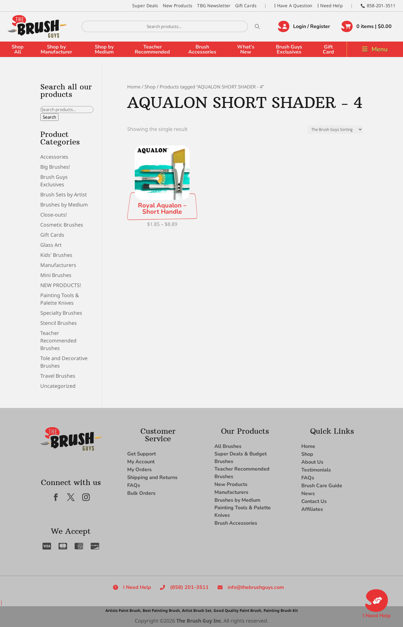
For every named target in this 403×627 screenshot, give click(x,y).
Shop (150, 86)
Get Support (141, 453)
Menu (380, 49)
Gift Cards (246, 5)
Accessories (54, 156)
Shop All (18, 49)
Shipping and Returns (152, 477)
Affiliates (312, 509)
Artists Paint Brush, (123, 610)
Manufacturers (58, 265)
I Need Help (330, 5)
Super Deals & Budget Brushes (240, 457)
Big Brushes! (55, 166)
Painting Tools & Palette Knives (242, 511)
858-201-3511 (381, 5)
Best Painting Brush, (162, 610)
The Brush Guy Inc (198, 620)
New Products (177, 5)
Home (133, 86)
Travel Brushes (57, 375)
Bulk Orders (141, 493)
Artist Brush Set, (197, 610)
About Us (312, 462)
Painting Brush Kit (281, 610)
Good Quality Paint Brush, (237, 610)
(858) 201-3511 (189, 587)
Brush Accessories (202, 49)
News (308, 493)
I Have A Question (293, 5)
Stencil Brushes (58, 322)
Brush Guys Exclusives (289, 49)
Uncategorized (58, 385)
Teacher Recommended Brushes (58, 341)
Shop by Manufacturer (56, 49)
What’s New (245, 49)
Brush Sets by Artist (63, 194)
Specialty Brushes (61, 312)
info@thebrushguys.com (256, 587)
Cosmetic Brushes (61, 224)
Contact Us (314, 501)
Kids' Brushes (56, 254)
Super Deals (145, 5)
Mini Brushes (55, 275)
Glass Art (51, 244)
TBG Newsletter (213, 5)
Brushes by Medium (64, 204)
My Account (141, 461)
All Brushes (227, 446)
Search (49, 117)
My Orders (139, 469)
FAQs (133, 485)
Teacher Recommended (152, 49)
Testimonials (316, 469)
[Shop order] (335, 129)
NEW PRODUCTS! (60, 285)
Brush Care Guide (321, 485)
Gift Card (328, 49)
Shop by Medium (104, 49)
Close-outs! (53, 214)
